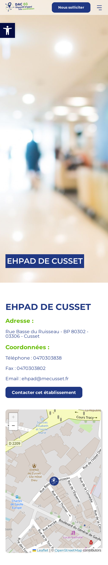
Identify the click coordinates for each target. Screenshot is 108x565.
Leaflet (40, 550)
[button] (7, 30)
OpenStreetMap (68, 550)
